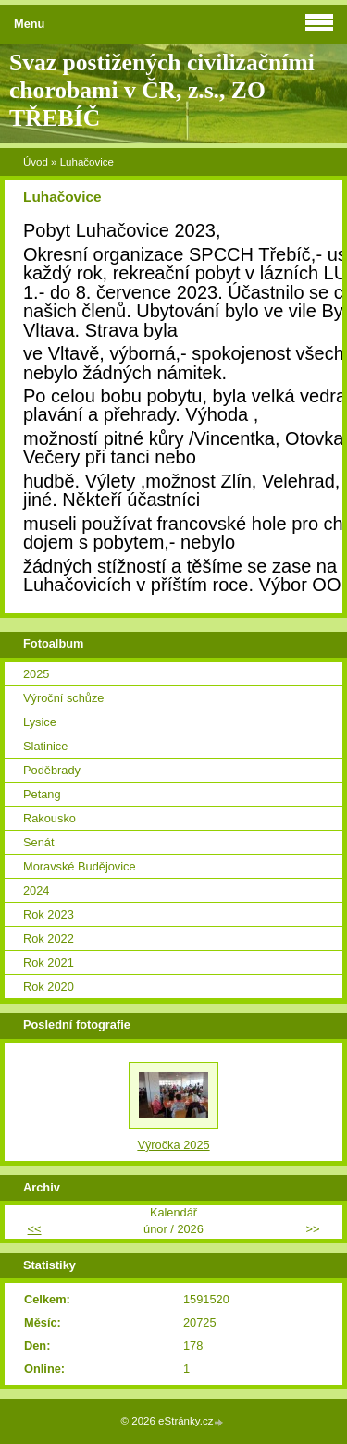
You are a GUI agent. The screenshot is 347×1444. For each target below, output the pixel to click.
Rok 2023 (48, 914)
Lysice (39, 722)
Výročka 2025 (173, 1145)
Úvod (35, 161)
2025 (36, 674)
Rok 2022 (48, 938)
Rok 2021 (48, 962)
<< (35, 1229)
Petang (42, 794)
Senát (38, 842)
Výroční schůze (64, 698)
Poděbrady (52, 770)
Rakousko (49, 818)
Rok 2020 (48, 987)
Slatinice (45, 746)
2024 (36, 890)
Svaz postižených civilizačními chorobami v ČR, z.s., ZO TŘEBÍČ (162, 90)
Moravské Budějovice (79, 866)
